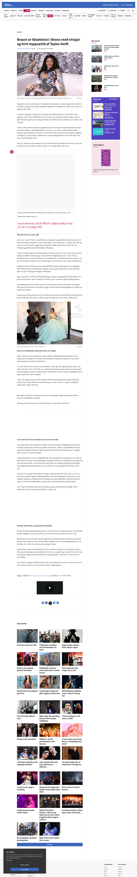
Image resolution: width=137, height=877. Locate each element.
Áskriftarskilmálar (34, 850)
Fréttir (105, 835)
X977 (119, 851)
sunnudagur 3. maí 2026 (112, 5)
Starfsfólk (32, 853)
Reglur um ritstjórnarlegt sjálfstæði (17, 842)
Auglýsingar (33, 844)
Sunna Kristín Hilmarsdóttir (24, 49)
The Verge (49, 576)
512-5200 (34, 841)
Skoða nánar (9, 865)
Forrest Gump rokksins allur (25, 705)
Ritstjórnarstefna (34, 848)
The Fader (42, 576)
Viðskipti (106, 837)
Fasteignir (120, 837)
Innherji (120, 835)
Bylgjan (120, 846)
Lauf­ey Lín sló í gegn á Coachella (26, 766)
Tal (118, 853)
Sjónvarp (106, 846)
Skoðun (106, 844)
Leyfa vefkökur (35, 869)
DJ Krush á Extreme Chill (24, 645)
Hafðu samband (34, 846)
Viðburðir (120, 842)
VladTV (63, 576)
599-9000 (16, 852)
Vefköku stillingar (14, 869)
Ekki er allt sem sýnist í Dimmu (71, 766)
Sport (105, 839)
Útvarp (106, 848)
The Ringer (33, 576)
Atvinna (120, 839)
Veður (119, 844)
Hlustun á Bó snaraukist (24, 725)
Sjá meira (49, 812)
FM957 (120, 848)
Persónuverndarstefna (17, 845)
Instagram (55, 130)
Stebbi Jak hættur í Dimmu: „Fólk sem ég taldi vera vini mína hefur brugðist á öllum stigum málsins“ (49, 787)
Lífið (105, 842)
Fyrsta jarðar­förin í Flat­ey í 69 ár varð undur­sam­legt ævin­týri (111, 47)
